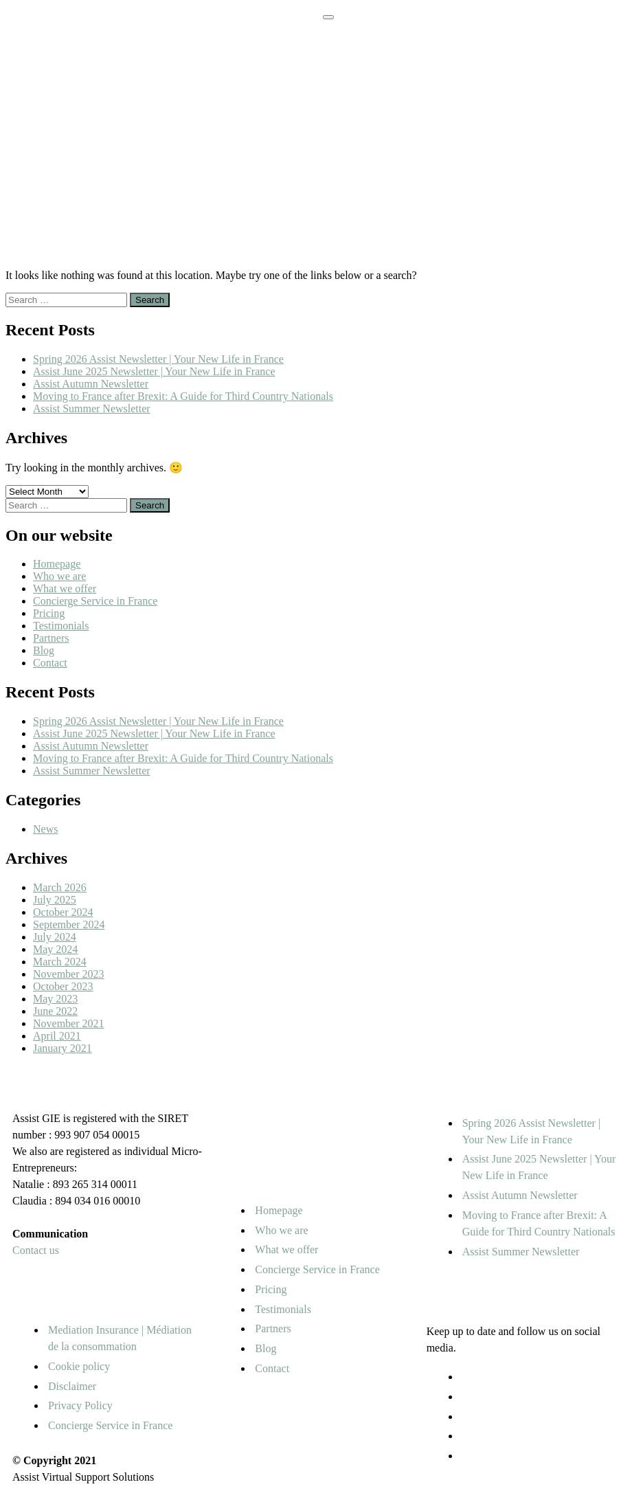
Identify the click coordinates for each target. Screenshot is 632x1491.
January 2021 (62, 1048)
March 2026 (60, 887)
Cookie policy (79, 1366)
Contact (50, 663)
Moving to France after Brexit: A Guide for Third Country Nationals (183, 396)
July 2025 (54, 900)
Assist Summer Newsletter (91, 408)
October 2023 (63, 986)
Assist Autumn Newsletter (90, 384)
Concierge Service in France (95, 601)
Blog (43, 650)
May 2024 (55, 949)
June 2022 (55, 1011)
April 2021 (57, 1036)
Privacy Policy (80, 1405)
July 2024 (54, 937)
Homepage (56, 564)
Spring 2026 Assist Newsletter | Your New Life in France (158, 359)
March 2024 (60, 961)
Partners (51, 638)
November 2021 (68, 1023)
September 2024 (68, 924)
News (45, 829)
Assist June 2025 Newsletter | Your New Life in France (154, 371)
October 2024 (63, 912)
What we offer (64, 588)
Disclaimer (72, 1386)
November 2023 (68, 974)
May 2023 (55, 999)
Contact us (35, 1250)
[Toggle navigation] (328, 17)
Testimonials (61, 625)
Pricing (49, 613)
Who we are (59, 576)
